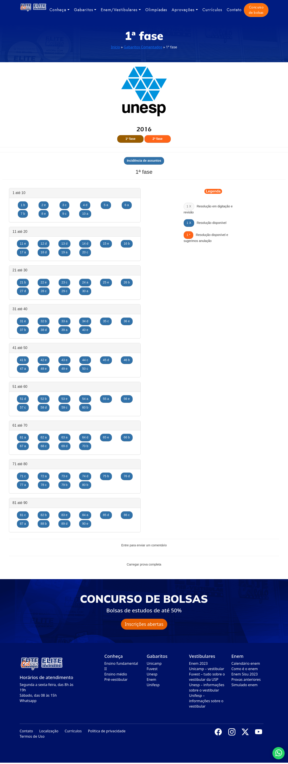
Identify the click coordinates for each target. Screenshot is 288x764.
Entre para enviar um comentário (144, 545)
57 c (23, 407)
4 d (85, 205)
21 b (23, 282)
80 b (85, 485)
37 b (23, 330)
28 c (44, 291)
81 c (23, 515)
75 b (106, 476)
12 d (44, 243)
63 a (64, 437)
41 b (23, 360)
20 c (85, 252)
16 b (127, 243)
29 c (64, 291)
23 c (64, 282)
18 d (44, 252)
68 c (44, 446)
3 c (64, 205)
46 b (127, 360)
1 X (189, 223)
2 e (43, 205)
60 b (85, 407)
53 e (64, 399)
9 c (64, 213)
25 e (106, 282)
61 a (23, 437)
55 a (106, 399)
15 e (106, 243)
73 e (64, 476)
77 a (23, 485)
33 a (64, 321)
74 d (85, 476)
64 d (85, 437)
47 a (23, 368)
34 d (85, 321)
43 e (64, 360)
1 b (23, 205)
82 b (44, 515)
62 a (44, 437)
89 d (64, 523)
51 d (23, 399)
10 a (85, 213)
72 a (44, 476)
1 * (188, 235)
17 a (23, 252)
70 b (85, 446)
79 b (64, 485)
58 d (44, 407)
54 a (85, 399)
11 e (23, 243)
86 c (127, 515)
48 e (44, 368)
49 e (64, 368)
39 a (64, 330)
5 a (106, 205)
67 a (23, 446)
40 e (85, 330)
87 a (23, 523)
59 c (64, 407)
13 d (64, 243)
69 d (64, 446)
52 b (44, 399)
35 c (106, 321)
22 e (44, 282)
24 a (85, 282)
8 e (43, 213)
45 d (106, 360)
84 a (85, 515)
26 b (127, 282)
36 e (127, 321)
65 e (106, 437)
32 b (44, 321)
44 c (85, 360)
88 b (44, 523)
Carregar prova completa (144, 564)
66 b (127, 437)
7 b (23, 213)
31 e (23, 321)
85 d (106, 515)
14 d (85, 243)
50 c (85, 368)
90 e (85, 523)
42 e (44, 360)
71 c (23, 476)
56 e (127, 399)
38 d (44, 330)
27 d (23, 291)
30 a (85, 291)
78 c (44, 485)
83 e (64, 515)
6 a (127, 205)
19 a (64, 252)
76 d (127, 476)
